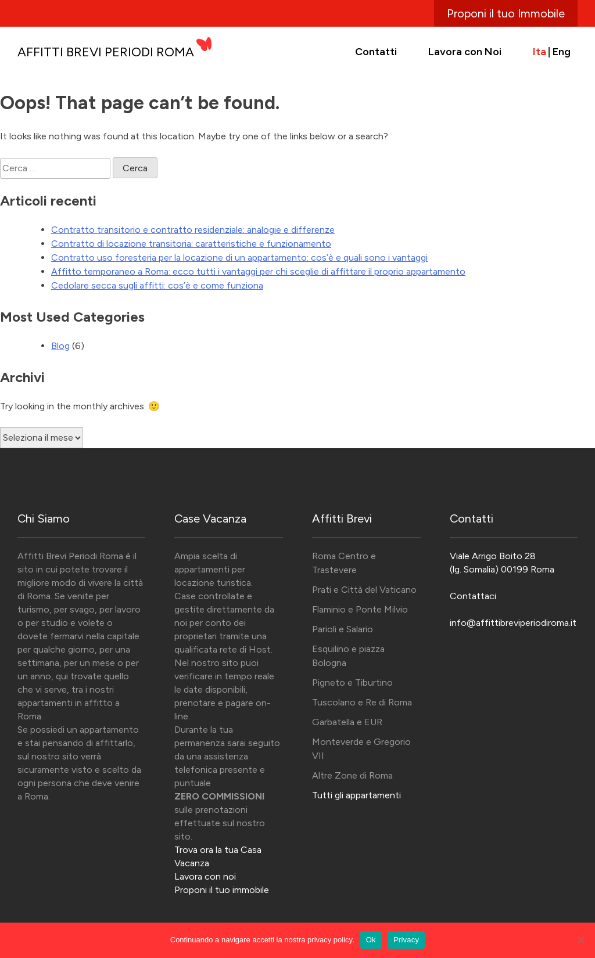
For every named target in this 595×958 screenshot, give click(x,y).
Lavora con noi (205, 876)
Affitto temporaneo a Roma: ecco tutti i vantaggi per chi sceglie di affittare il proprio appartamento (258, 271)
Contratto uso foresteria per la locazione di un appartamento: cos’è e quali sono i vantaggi (239, 257)
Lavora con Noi (464, 51)
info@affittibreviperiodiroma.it (513, 622)
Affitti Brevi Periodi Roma (105, 52)
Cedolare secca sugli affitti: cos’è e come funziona (157, 285)
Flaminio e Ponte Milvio (360, 609)
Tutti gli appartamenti (356, 795)
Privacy (406, 939)
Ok (371, 939)
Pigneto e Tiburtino (352, 682)
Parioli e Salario (342, 629)
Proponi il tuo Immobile (506, 13)
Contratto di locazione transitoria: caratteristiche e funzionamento (191, 243)
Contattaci (473, 596)
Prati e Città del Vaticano (364, 589)
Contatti (376, 51)
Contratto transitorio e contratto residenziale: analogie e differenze (193, 229)
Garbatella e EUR (347, 721)
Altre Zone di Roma (352, 775)
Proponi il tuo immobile (221, 889)
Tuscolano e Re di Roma (362, 702)
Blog (60, 345)
